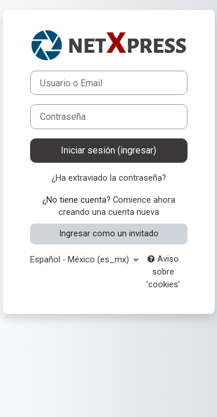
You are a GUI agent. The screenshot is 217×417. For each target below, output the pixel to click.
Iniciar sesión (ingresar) (108, 150)
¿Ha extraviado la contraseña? (109, 178)
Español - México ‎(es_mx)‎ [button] (80, 259)
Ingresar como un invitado (109, 233)
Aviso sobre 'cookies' (163, 272)
